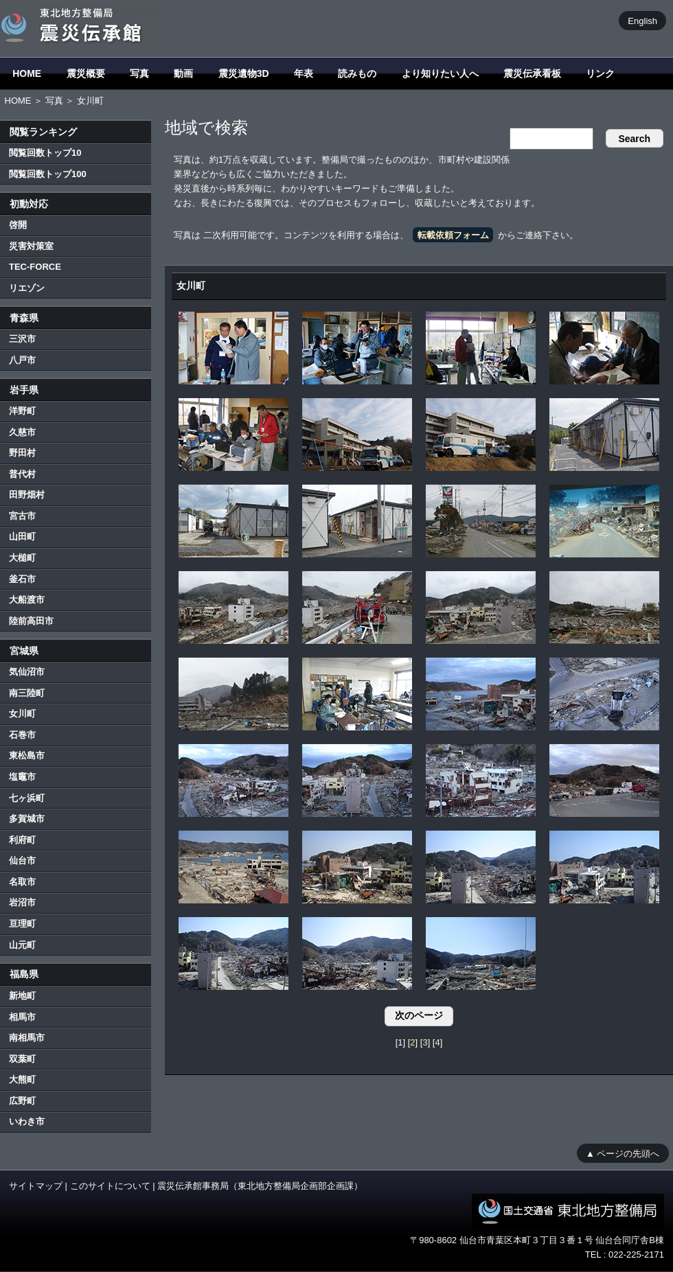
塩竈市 (22, 777)
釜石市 (22, 579)
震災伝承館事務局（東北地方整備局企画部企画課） (260, 1186)
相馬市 (22, 1017)
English (642, 20)
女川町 (22, 713)
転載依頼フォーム (453, 235)
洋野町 (22, 411)
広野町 (22, 1101)
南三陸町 (27, 693)
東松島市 (27, 755)
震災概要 (86, 73)
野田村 (22, 453)
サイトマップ (35, 1186)
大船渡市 (27, 599)
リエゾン (27, 288)
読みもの (357, 73)
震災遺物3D (243, 73)
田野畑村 (27, 494)
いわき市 (27, 1121)
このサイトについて (110, 1186)
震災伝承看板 (532, 73)
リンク (600, 73)
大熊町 (22, 1079)
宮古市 (22, 516)
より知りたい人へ (440, 73)
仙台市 (22, 860)
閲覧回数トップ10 (45, 153)
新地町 (22, 996)
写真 (139, 73)
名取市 (22, 882)
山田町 (22, 536)
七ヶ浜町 (27, 798)
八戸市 (22, 360)
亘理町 (22, 923)
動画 (183, 73)
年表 (303, 73)
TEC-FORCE (35, 267)
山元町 (22, 945)
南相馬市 (27, 1037)
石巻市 (22, 735)
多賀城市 (27, 818)
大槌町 (22, 558)
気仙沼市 (27, 672)
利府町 (22, 840)
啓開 (18, 225)
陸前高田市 (31, 621)
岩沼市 (22, 902)
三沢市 (22, 339)
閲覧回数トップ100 (48, 174)
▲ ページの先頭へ (622, 1153)
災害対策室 (31, 246)
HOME (26, 73)
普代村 (22, 474)
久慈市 (22, 432)
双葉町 (22, 1059)
